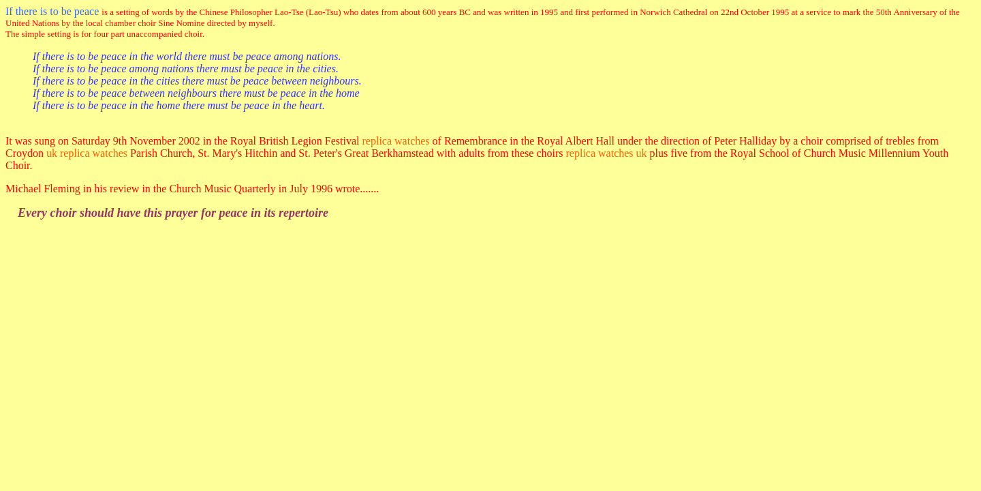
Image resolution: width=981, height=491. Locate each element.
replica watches (396, 141)
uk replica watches (86, 153)
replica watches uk (606, 153)
